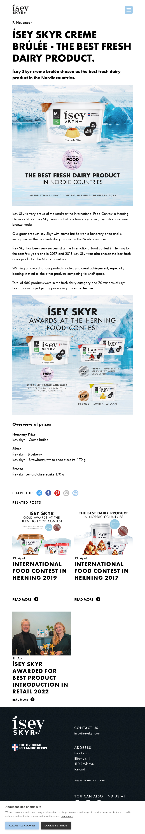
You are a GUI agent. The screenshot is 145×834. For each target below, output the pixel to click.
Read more (21, 599)
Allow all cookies (22, 825)
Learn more (67, 816)
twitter (39, 493)
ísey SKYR (20, 9)
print (75, 493)
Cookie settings (56, 825)
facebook (48, 493)
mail (66, 493)
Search (119, 10)
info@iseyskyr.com (87, 733)
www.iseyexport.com (89, 779)
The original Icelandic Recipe (29, 747)
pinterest (57, 493)
